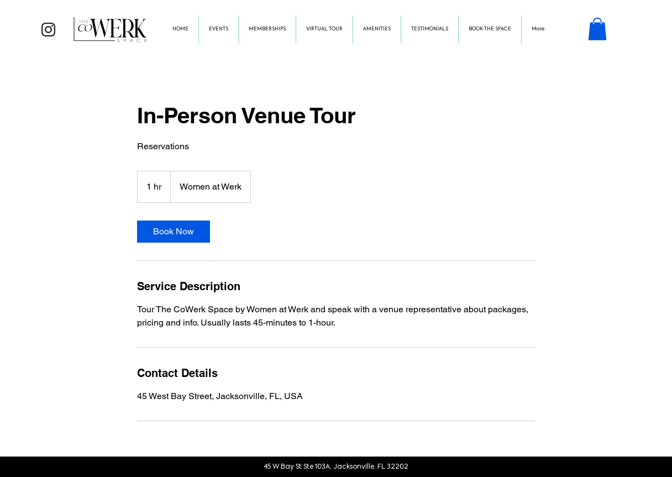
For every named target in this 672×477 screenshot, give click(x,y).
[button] (597, 29)
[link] (173, 232)
